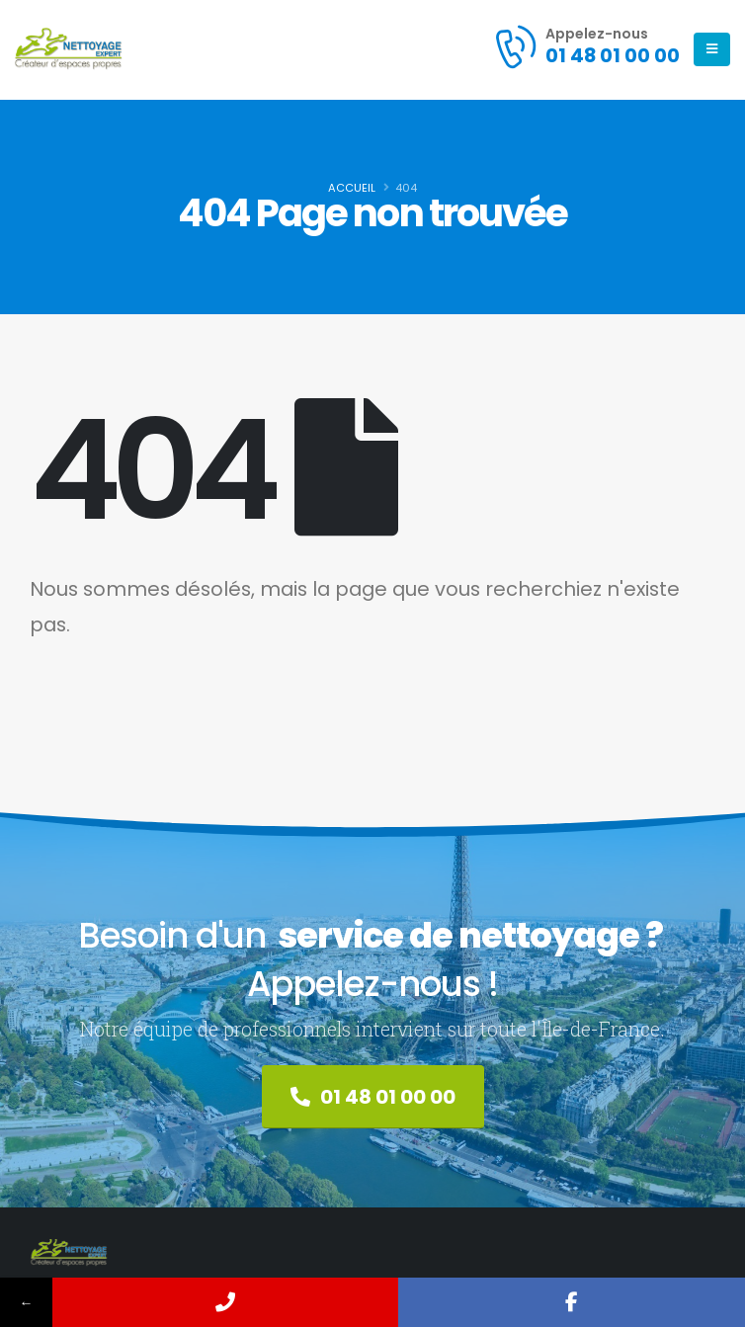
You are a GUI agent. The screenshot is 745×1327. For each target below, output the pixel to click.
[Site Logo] (69, 49)
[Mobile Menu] (712, 49)
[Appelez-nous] (586, 46)
